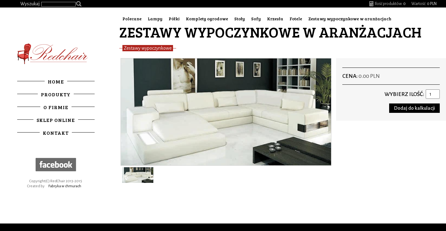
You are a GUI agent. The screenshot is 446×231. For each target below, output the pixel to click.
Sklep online (56, 120)
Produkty (56, 94)
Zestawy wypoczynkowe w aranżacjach (349, 19)
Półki (174, 19)
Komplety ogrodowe (207, 19)
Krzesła (275, 19)
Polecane (131, 19)
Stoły (239, 19)
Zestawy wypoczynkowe (148, 48)
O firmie (55, 107)
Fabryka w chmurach (64, 186)
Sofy (256, 19)
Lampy (155, 19)
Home (56, 81)
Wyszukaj (30, 3)
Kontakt (56, 132)
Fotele (296, 19)
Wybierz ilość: (404, 94)
